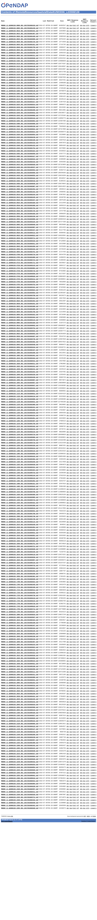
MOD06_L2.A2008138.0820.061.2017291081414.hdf (20, 332)
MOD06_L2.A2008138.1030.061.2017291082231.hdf (20, 412)
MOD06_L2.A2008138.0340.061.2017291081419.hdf (20, 161)
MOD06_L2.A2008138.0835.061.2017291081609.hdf (20, 342)
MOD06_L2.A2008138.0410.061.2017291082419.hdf (20, 180)
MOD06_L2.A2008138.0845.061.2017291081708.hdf (20, 348)
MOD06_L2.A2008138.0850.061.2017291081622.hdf (20, 351)
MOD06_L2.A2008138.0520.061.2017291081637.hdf (20, 222)
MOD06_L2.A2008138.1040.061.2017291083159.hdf (20, 418)
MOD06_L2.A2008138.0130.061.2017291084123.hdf (20, 82)
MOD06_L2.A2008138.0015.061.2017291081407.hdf (20, 36)
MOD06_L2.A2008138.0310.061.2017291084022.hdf (20, 143)
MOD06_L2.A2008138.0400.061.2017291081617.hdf (20, 174)
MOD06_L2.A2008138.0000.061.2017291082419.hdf (20, 27)
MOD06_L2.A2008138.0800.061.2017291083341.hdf (20, 320)
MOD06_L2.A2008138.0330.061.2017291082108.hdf (20, 155)
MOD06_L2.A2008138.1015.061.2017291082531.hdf (20, 403)
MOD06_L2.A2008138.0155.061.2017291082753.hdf (20, 97)
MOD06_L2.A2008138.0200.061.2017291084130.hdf (20, 100)
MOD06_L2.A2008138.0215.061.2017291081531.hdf (20, 109)
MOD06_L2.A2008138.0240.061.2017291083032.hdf (20, 125)
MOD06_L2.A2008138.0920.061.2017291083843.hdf (20, 369)
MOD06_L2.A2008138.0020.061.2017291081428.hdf (20, 39)
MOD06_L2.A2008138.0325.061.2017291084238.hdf (20, 152)
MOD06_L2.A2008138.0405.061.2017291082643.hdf (20, 177)
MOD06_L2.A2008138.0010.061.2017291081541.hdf (20, 33)
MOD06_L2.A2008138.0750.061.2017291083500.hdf (20, 314)
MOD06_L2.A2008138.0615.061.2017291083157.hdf (20, 256)
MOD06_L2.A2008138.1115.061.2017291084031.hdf (20, 439)
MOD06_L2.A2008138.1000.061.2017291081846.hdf (20, 393)
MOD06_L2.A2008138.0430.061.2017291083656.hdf (20, 192)
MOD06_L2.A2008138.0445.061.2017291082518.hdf (20, 201)
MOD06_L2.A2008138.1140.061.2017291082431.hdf (20, 455)
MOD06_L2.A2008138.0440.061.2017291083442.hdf (20, 198)
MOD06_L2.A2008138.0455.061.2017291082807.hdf (20, 207)
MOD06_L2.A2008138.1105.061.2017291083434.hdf (20, 433)
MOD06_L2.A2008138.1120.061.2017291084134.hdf (20, 442)
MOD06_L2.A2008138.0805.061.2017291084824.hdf (20, 323)
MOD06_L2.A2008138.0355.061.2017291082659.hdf (20, 170)
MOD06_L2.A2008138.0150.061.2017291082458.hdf (20, 94)
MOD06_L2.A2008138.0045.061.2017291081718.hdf (20, 54)
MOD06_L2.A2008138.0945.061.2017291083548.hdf (20, 384)
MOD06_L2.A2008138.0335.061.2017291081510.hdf (20, 158)
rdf (77, 27)
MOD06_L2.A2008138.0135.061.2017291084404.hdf (20, 85)
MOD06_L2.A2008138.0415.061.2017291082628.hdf (20, 183)
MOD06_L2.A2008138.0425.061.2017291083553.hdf (20, 189)
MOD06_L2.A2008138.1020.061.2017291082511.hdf (20, 406)
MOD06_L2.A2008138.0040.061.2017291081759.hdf (20, 51)
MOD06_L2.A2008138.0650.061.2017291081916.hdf (20, 277)
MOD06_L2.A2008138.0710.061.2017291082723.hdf (20, 290)
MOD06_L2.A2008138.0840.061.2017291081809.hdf (20, 345)
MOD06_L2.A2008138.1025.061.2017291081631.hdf (20, 409)
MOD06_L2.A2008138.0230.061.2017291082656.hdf (20, 119)
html (74, 27)
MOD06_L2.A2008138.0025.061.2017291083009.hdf (20, 42)
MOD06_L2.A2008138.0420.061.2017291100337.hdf (20, 186)
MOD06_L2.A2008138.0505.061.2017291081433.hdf (20, 213)
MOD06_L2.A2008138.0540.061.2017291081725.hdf (20, 235)
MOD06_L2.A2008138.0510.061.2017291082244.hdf (20, 216)
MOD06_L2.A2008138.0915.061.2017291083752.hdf (20, 366)
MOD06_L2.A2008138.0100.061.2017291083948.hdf (20, 64)
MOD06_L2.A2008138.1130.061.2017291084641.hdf (20, 448)
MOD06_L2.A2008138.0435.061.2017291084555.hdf (20, 195)
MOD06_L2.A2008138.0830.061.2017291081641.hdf (20, 339)
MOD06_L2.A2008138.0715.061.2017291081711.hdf (20, 293)
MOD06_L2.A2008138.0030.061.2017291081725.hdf (20, 45)
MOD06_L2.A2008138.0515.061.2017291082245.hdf (20, 219)
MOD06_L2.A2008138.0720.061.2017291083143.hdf (20, 296)
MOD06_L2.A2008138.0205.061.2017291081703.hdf (20, 103)
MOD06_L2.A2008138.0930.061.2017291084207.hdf (20, 375)
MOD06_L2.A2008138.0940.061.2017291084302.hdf (20, 381)
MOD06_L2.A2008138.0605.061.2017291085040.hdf (20, 250)
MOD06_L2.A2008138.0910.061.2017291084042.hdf (20, 363)
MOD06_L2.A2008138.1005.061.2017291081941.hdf (20, 397)
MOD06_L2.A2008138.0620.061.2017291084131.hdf (20, 259)
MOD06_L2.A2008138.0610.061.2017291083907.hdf (20, 253)
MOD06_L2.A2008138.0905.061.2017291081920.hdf (20, 360)
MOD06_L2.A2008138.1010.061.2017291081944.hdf (20, 400)
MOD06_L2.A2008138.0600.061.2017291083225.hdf (20, 247)
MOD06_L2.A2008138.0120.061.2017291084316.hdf (20, 76)
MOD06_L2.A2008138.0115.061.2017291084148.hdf (20, 73)
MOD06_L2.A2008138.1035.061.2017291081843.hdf (20, 415)
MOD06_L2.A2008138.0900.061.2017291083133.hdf (20, 357)
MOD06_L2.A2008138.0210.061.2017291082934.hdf (20, 106)
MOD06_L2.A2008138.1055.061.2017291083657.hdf (20, 427)
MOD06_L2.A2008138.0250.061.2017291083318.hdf (20, 131)
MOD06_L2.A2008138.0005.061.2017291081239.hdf (20, 30)
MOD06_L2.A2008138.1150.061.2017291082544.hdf (20, 461)
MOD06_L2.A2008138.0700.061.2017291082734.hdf (20, 284)
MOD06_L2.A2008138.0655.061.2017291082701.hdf (20, 280)
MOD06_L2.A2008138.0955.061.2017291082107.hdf (20, 390)
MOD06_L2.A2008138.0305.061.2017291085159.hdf (20, 140)
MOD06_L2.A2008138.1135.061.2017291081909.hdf (20, 452)
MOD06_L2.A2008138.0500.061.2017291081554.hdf (20, 210)
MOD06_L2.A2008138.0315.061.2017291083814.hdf (20, 146)
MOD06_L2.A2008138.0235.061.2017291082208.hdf (20, 122)
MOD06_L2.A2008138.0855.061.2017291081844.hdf (20, 354)
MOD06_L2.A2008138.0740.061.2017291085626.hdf (20, 308)
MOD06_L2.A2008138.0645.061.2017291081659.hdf (20, 274)
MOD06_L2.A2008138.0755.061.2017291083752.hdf (20, 317)
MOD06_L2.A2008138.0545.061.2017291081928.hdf (20, 238)
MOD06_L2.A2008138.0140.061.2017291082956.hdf (20, 88)
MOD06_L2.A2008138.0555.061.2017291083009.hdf (20, 244)
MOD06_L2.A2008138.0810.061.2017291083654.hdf (20, 326)
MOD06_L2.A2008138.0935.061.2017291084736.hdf (20, 378)
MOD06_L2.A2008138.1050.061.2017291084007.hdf (20, 424)
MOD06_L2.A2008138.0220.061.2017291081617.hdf (20, 112)
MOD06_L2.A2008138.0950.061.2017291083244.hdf (20, 387)
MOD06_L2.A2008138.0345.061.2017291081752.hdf (20, 164)
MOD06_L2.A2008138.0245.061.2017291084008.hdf (20, 128)
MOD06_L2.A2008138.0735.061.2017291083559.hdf (20, 305)
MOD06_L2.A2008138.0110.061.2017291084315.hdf (20, 70)
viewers (93, 27)
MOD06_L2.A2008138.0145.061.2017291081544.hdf (20, 91)
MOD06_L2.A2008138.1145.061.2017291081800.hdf (20, 458)
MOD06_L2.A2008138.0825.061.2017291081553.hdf (20, 335)
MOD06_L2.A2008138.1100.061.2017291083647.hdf (20, 430)
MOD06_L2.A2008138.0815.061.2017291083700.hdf (20, 329)
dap (70, 27)
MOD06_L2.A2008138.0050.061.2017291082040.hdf (20, 57)
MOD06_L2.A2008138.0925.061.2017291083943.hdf (20, 372)
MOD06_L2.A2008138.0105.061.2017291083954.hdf (20, 67)
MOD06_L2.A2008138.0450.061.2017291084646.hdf (20, 204)
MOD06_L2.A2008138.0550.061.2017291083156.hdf (20, 241)
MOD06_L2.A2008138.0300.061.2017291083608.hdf (20, 137)
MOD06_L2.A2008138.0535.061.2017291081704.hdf (20, 232)
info (87, 27)
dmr (68, 27)
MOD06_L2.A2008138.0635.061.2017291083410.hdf (20, 268)
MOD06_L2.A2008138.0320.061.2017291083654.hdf (20, 149)
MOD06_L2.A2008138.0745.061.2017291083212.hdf (20, 311)
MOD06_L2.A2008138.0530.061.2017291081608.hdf (20, 229)
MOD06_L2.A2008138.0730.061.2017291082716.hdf (20, 302)
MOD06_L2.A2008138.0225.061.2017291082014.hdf (20, 116)
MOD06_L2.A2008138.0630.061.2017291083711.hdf (20, 265)
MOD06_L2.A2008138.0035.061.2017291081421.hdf (20, 48)
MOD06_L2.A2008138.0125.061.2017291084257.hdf (20, 79)
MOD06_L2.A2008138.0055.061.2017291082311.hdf (20, 61)
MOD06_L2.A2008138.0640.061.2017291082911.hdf (20, 271)
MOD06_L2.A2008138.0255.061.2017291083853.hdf (20, 134)
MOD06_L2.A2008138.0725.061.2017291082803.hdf (20, 299)
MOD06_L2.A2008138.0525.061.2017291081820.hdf (20, 225)
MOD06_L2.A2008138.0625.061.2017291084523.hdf (20, 262)
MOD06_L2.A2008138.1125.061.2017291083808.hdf (20, 445)
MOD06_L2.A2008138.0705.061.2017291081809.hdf (20, 287)
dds (81, 27)
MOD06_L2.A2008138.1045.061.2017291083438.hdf (20, 421)
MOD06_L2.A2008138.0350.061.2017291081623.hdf (20, 167)
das (84, 27)
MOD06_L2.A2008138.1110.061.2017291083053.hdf (20, 436)
